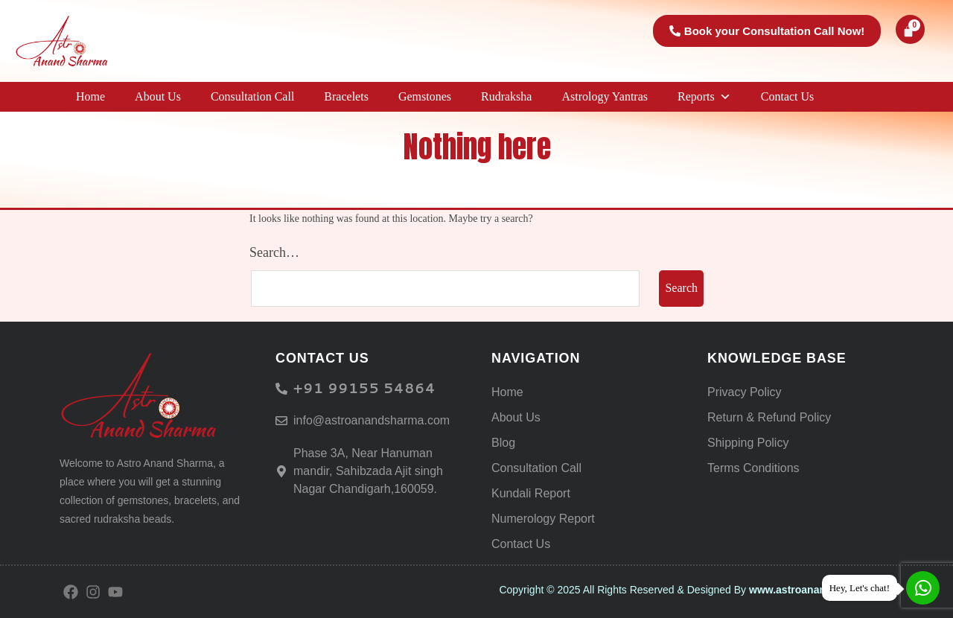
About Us (158, 96)
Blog (503, 442)
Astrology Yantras (604, 96)
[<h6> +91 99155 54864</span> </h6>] (281, 389)
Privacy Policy (744, 392)
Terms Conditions (753, 468)
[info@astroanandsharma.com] (281, 421)
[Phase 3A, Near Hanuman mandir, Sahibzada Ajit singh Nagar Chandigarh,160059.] (281, 471)
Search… (274, 252)
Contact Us (788, 96)
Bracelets (346, 96)
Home (90, 96)
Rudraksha (506, 96)
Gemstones (424, 96)
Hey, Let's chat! (859, 587)
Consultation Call (252, 96)
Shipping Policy (747, 442)
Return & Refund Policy (769, 417)
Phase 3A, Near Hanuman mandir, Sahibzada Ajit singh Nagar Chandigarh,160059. (368, 471)
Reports (704, 97)
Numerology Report (543, 518)
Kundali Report (530, 493)
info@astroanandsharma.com (371, 420)
